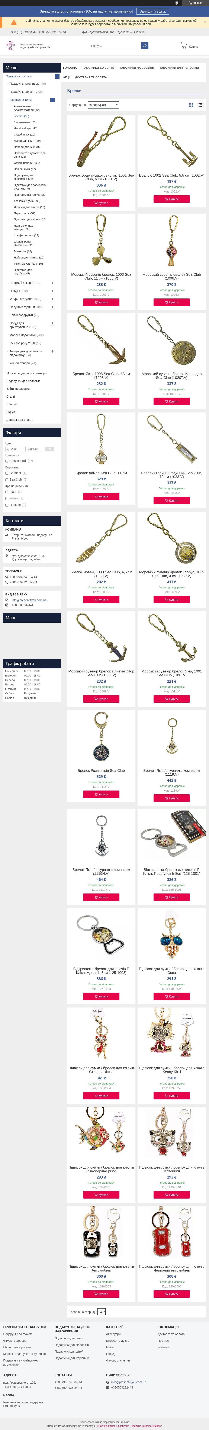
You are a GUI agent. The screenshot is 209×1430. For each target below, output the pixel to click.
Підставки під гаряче (27, 194)
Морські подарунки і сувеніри (26, 373)
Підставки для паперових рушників (30, 186)
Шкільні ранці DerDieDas (22, 243)
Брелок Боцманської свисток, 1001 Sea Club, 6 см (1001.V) (101, 177)
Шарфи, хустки (23, 235)
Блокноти (20, 251)
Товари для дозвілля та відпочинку (26, 353)
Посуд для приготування (19, 325)
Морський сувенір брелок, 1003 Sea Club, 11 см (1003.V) (101, 276)
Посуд (14, 291)
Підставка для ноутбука (23, 271)
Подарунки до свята (97, 67)
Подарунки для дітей (69, 1351)
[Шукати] (144, 45)
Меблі (110, 1347)
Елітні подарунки (21, 315)
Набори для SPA (24, 146)
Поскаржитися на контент (113, 1425)
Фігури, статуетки (21, 299)
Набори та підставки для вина (30, 154)
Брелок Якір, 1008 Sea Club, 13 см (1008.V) (101, 376)
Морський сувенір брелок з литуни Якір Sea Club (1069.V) (101, 673)
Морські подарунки (23, 335)
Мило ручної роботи (17, 1347)
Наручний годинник (23, 307)
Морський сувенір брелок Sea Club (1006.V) (171, 276)
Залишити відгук (153, 11)
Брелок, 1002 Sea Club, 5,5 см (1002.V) (171, 175)
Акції (66, 77)
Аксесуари (17, 99)
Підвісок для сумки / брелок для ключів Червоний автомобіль (172, 1268)
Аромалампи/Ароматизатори (24, 108)
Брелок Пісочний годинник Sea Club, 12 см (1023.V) (171, 475)
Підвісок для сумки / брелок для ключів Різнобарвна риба (101, 1169)
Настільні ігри (22, 128)
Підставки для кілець (27, 219)
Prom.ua (124, 1422)
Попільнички (22, 169)
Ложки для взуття (25, 140)
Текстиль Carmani (25, 263)
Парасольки (21, 213)
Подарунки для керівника (72, 1358)
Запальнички (22, 122)
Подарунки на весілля (136, 67)
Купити (103, 203)
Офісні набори (23, 162)
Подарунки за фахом (17, 1334)
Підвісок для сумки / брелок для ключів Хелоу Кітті (172, 1070)
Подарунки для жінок (69, 1338)
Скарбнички (21, 134)
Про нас (11, 404)
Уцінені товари (20, 363)
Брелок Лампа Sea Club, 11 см (101, 473)
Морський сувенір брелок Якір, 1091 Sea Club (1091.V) (171, 673)
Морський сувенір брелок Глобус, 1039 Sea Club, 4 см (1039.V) (171, 574)
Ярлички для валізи (26, 207)
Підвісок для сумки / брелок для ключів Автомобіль (101, 1268)
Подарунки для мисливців (23, 177)
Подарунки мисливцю (24, 83)
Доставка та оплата (91, 77)
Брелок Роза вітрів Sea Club (101, 771)
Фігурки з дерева (14, 1340)
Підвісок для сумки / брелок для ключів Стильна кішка (101, 1070)
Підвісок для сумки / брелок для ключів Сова (172, 971)
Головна (70, 67)
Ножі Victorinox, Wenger (23, 227)
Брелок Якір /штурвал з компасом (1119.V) (171, 772)
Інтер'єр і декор (20, 282)
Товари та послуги (19, 76)
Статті (10, 396)
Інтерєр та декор (117, 1340)
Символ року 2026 (22, 343)
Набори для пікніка (26, 257)
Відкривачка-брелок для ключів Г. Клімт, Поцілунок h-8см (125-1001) (171, 872)
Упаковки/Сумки (24, 201)
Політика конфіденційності (147, 1425)
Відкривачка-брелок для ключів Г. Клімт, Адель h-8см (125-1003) (101, 971)
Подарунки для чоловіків (179, 67)
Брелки (18, 116)
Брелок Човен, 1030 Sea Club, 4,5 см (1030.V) (101, 574)
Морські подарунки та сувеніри (24, 1354)
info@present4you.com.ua (29, 600)
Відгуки (11, 412)
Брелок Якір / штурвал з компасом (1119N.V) (101, 872)
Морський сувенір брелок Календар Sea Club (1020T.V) (172, 376)
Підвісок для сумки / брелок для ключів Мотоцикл (172, 1169)
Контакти (164, 1347)
